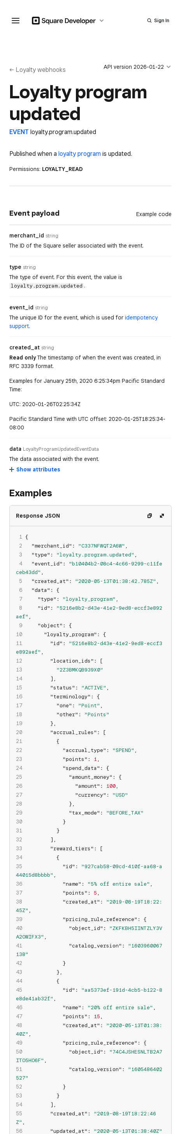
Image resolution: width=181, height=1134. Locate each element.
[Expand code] (162, 516)
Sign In (161, 20)
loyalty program (79, 153)
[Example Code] (154, 214)
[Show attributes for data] (35, 469)
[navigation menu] (15, 20)
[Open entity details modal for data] (61, 449)
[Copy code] (149, 516)
